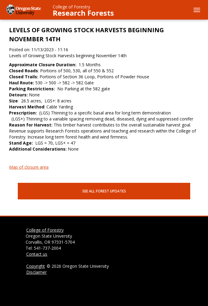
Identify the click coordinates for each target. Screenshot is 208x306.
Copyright (35, 266)
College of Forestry (71, 7)
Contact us (36, 254)
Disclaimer (36, 272)
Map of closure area (29, 167)
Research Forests (83, 13)
